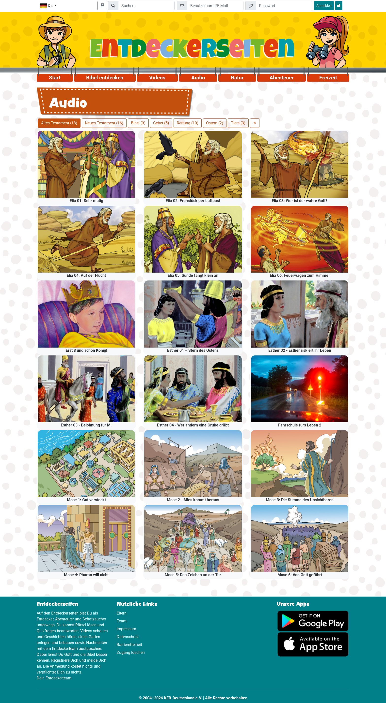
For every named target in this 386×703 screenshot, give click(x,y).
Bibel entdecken (104, 78)
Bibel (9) (138, 123)
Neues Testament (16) (104, 123)
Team (122, 621)
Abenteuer (282, 78)
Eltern (122, 613)
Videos (157, 78)
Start (55, 78)
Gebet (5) (161, 123)
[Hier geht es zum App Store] (313, 644)
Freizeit (328, 78)
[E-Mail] (215, 5)
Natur (237, 78)
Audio (198, 78)
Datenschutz (128, 636)
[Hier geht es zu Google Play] (313, 620)
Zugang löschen (131, 652)
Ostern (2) (214, 123)
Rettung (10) (187, 123)
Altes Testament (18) (59, 123)
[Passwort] (284, 5)
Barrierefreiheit (129, 644)
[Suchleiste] (146, 5)
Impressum (126, 629)
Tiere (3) (238, 123)
